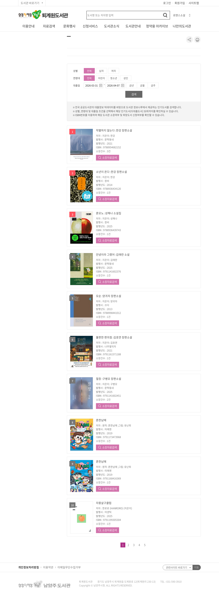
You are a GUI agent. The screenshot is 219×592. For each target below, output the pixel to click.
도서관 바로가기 (30, 3)
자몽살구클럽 (103, 503)
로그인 (167, 3)
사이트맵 (194, 3)
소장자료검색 (109, 158)
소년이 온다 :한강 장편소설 (111, 172)
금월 (142, 85)
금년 (131, 85)
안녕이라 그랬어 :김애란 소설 (113, 254)
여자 (113, 71)
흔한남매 (101, 420)
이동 (196, 567)
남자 (101, 71)
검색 (133, 94)
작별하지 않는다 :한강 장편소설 (114, 130)
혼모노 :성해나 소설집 (108, 213)
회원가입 (180, 3)
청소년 (113, 78)
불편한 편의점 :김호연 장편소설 (114, 337)
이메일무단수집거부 (69, 567)
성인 (125, 78)
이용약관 (48, 567)
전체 (89, 71)
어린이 (101, 78)
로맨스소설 (179, 15)
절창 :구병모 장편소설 (108, 379)
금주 (153, 85)
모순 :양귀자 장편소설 (108, 296)
